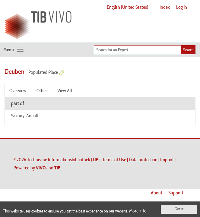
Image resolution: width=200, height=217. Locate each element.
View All (64, 90)
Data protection (143, 159)
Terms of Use (114, 159)
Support (175, 193)
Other (42, 90)
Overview (17, 90)
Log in (181, 7)
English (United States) (127, 7)
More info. (138, 211)
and (48, 168)
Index (165, 7)
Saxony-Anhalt (25, 115)
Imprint (167, 159)
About (156, 193)
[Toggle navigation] (13, 50)
